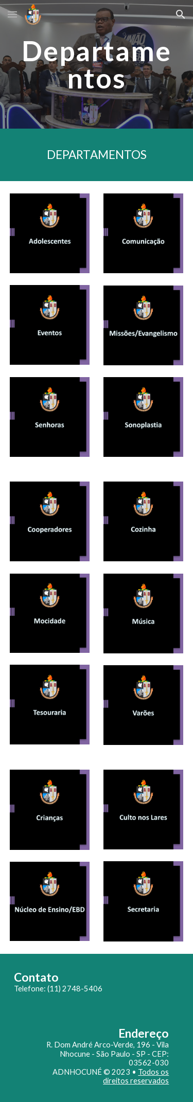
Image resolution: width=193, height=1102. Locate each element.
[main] (97, 64)
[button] (12, 14)
